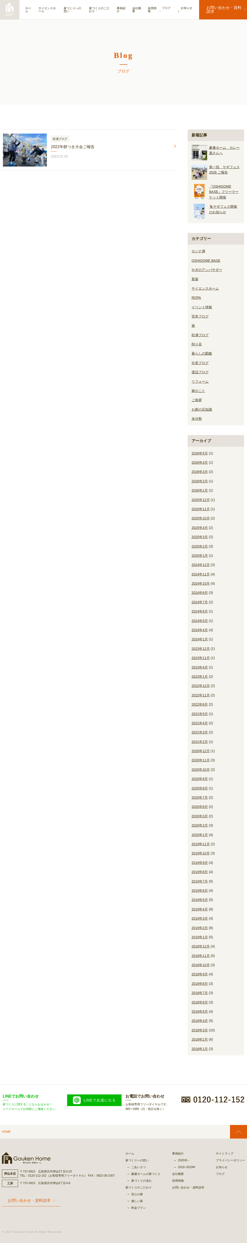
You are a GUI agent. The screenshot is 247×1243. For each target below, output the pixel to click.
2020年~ (183, 1160)
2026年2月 (200, 481)
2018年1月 (200, 1049)
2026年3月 (200, 472)
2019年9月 (200, 863)
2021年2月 (200, 742)
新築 (195, 279)
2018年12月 (201, 946)
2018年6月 (200, 1002)
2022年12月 (201, 686)
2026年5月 (200, 453)
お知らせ (222, 1167)
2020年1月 (200, 835)
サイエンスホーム (49, 10)
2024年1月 (200, 639)
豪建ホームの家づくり (145, 1174)
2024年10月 (201, 583)
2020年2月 (200, 825)
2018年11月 (201, 956)
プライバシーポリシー (230, 1160)
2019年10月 (201, 853)
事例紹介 (125, 10)
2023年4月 (200, 667)
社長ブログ (200, 363)
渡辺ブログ (200, 372)
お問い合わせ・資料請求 (223, 9)
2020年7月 (200, 797)
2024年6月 (200, 611)
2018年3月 (200, 1030)
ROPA (196, 298)
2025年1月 (200, 556)
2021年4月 (200, 723)
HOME (6, 1131)
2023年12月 (201, 649)
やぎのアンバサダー (207, 270)
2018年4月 (200, 1021)
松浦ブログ (200, 335)
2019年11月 (201, 844)
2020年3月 (200, 816)
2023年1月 (200, 676)
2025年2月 (200, 546)
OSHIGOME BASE (206, 261)
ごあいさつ (138, 1167)
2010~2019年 (186, 1167)
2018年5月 (200, 1011)
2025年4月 (200, 528)
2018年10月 (201, 965)
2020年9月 (200, 779)
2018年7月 (200, 993)
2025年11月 (201, 509)
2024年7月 (200, 602)
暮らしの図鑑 (202, 353)
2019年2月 (200, 928)
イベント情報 (202, 307)
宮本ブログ (200, 316)
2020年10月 (201, 770)
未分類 (197, 419)
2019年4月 (200, 909)
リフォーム (200, 381)
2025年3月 (200, 537)
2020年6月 (200, 807)
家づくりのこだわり (102, 10)
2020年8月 (200, 788)
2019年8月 (200, 872)
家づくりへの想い (75, 10)
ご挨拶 (197, 400)
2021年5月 (200, 714)
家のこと (198, 391)
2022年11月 (201, 695)
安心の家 (137, 1194)
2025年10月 (201, 518)
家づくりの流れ (141, 1180)
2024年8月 (200, 593)
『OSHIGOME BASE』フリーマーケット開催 (223, 191)
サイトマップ (224, 1153)
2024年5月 (200, 621)
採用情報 (157, 10)
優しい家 (137, 1201)
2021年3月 (200, 732)
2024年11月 (201, 574)
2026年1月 (200, 490)
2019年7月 (200, 881)
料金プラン (138, 1208)
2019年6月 (200, 890)
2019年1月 (200, 937)
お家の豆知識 (202, 409)
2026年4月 (200, 462)
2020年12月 (201, 751)
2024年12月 (201, 565)
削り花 (197, 344)
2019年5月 (200, 900)
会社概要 (141, 10)
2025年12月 (201, 500)
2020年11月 (201, 760)
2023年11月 (201, 658)
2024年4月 (200, 630)
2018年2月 (200, 1039)
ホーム (28, 10)
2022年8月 (200, 704)
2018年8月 (200, 984)
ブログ (220, 1174)
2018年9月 (200, 974)
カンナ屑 (198, 251)
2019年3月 (200, 918)
